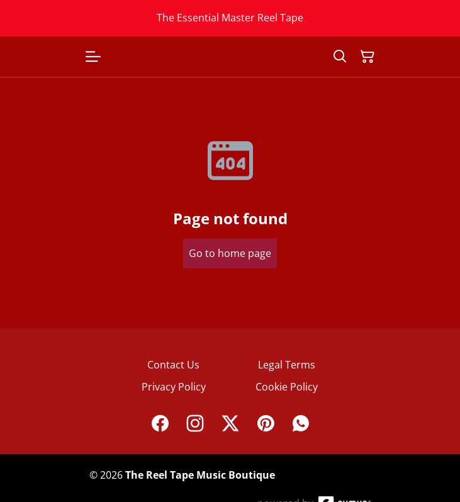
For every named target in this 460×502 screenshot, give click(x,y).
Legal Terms (286, 365)
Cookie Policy (286, 387)
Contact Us (173, 365)
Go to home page (230, 253)
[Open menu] (93, 57)
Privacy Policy (174, 387)
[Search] (340, 57)
